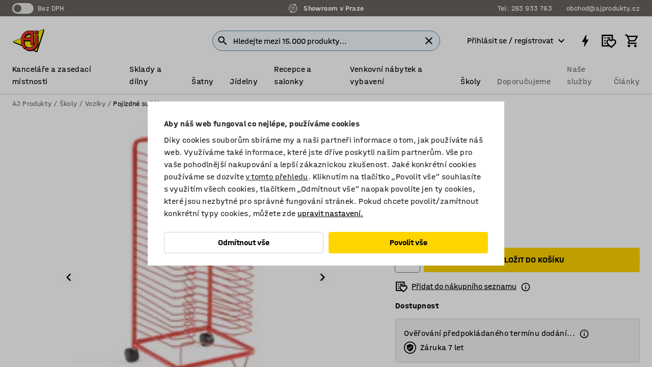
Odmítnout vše (243, 242)
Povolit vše (408, 242)
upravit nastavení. (330, 213)
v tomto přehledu (277, 176)
